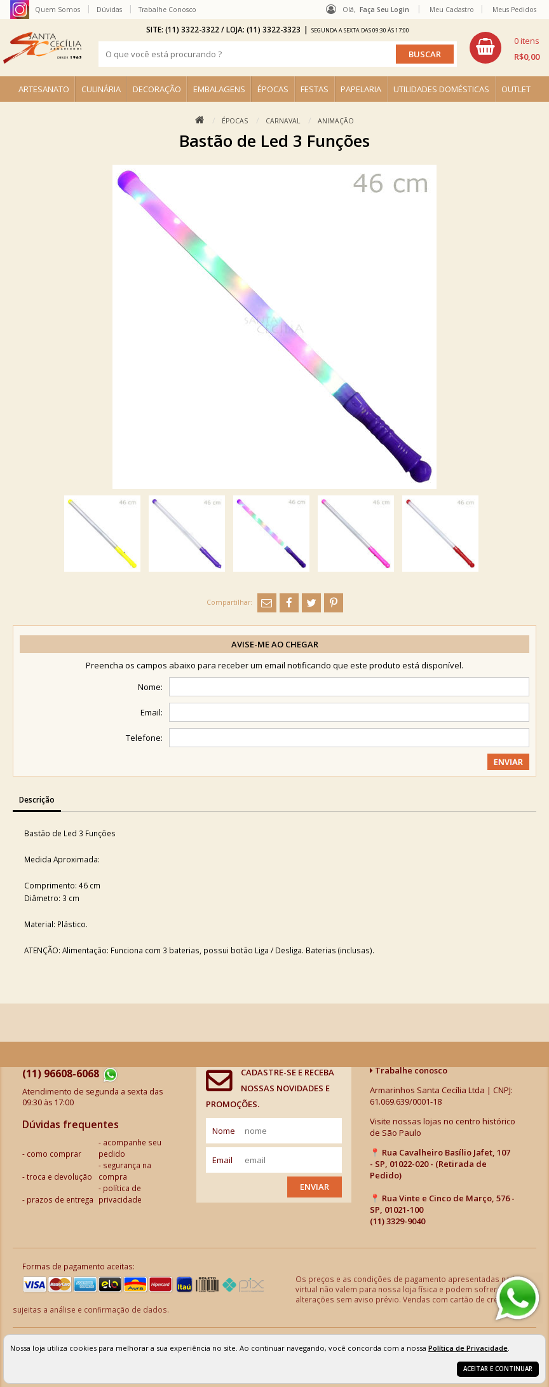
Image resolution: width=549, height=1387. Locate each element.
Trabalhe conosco (408, 1070)
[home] (42, 48)
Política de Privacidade (468, 1348)
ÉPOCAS (272, 89)
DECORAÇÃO (157, 89)
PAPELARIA (361, 89)
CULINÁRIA (101, 89)
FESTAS (315, 89)
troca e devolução (59, 1176)
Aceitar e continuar (497, 1369)
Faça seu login (384, 9)
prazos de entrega (60, 1199)
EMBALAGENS (219, 89)
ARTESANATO (43, 89)
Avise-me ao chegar (274, 644)
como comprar (54, 1154)
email (222, 1160)
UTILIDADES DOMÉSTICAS (441, 89)
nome (223, 1130)
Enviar (314, 1186)
